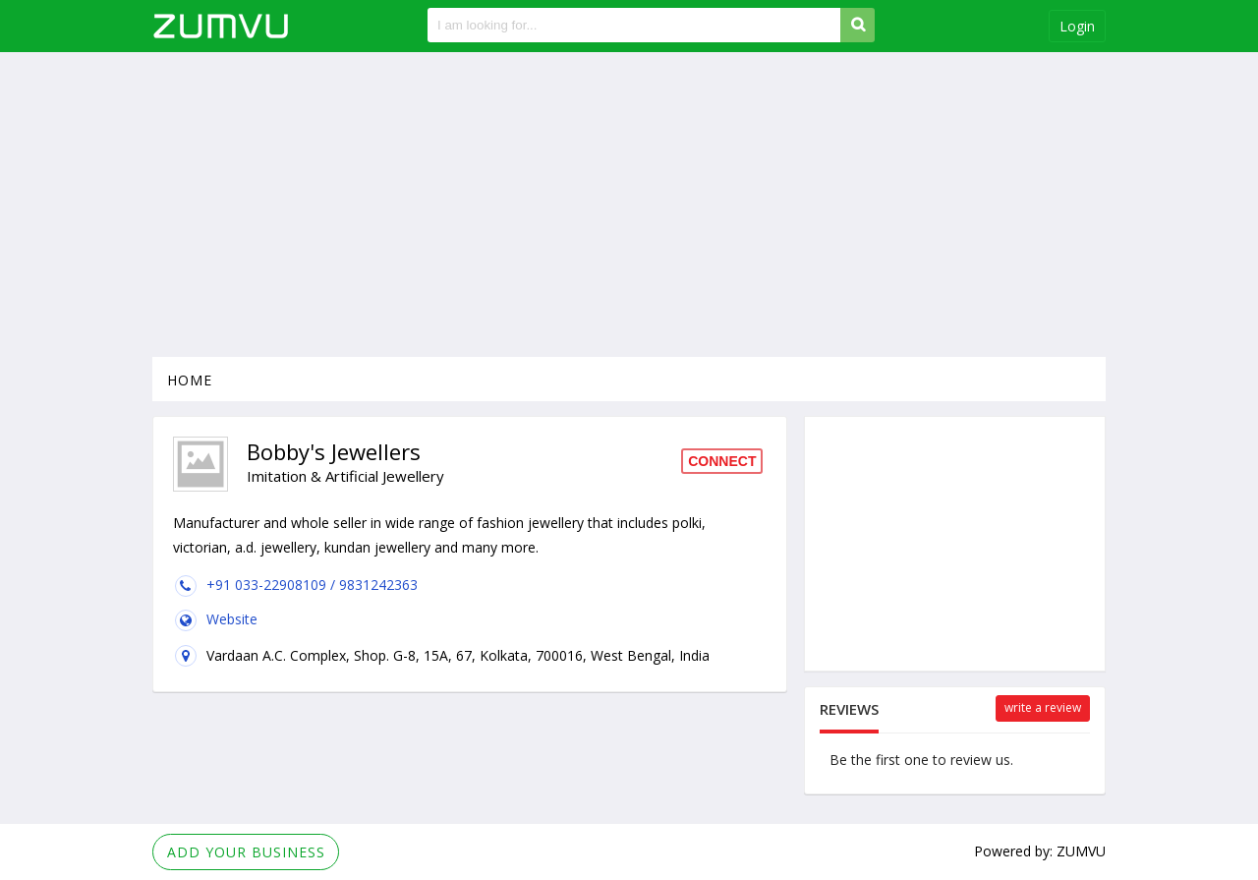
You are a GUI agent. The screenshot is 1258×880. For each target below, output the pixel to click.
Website (231, 619)
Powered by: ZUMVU (1040, 851)
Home (189, 380)
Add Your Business (246, 852)
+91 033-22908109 (268, 584)
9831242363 (378, 584)
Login (1077, 26)
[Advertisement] (629, 204)
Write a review (1042, 707)
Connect (722, 461)
